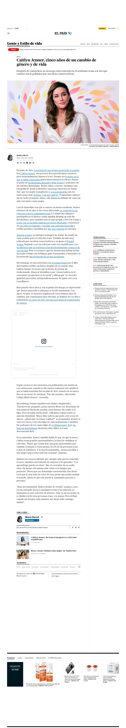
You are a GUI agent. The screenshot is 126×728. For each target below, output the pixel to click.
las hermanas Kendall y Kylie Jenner (46, 182)
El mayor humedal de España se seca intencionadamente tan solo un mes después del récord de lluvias (106, 296)
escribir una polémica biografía (58, 225)
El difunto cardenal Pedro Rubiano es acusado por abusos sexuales (104, 252)
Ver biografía (32, 520)
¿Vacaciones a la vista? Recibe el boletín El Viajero (33, 527)
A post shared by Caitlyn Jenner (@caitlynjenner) (44, 374)
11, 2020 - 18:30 (27, 158)
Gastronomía (95, 44)
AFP (32, 542)
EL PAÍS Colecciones (54, 658)
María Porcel (22, 155)
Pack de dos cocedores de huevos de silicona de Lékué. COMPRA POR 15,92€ (91, 678)
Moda (88, 44)
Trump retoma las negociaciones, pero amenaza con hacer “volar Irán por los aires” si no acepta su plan (106, 289)
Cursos (20, 658)
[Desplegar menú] (8, 33)
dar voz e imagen (56, 229)
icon (101, 44)
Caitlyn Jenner (27, 173)
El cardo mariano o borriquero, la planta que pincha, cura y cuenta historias (107, 312)
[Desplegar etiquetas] (79, 566)
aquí (57, 576)
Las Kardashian (44, 567)
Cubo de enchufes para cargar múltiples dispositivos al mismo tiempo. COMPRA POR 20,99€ (109, 679)
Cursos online (29, 658)
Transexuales (64, 567)
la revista (59, 262)
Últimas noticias (114, 44)
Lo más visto (97, 284)
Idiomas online (41, 658)
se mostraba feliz (59, 192)
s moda (106, 44)
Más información (22, 576)
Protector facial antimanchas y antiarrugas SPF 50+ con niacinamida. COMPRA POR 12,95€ (43, 685)
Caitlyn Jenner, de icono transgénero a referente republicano (54, 538)
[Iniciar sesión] (113, 28)
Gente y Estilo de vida (24, 44)
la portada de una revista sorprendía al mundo (56, 170)
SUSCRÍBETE (102, 28)
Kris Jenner (35, 567)
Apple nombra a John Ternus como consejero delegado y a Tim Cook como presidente (105, 259)
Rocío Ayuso (34, 553)
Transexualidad (54, 567)
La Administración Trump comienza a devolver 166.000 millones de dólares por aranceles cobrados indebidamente (106, 243)
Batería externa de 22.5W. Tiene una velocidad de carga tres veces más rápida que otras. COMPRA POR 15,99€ (72, 679)
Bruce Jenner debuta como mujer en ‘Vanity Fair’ (54, 551)
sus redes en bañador (30, 225)
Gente (18, 57)
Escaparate (11, 658)
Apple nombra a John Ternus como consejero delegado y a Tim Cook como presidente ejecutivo (48, 49)
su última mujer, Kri (61, 425)
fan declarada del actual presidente (47, 256)
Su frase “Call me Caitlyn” (45, 195)
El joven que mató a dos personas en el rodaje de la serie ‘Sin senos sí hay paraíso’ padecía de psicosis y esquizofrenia (105, 268)
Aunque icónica (24, 235)
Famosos (82, 44)
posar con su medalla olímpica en (42, 222)
